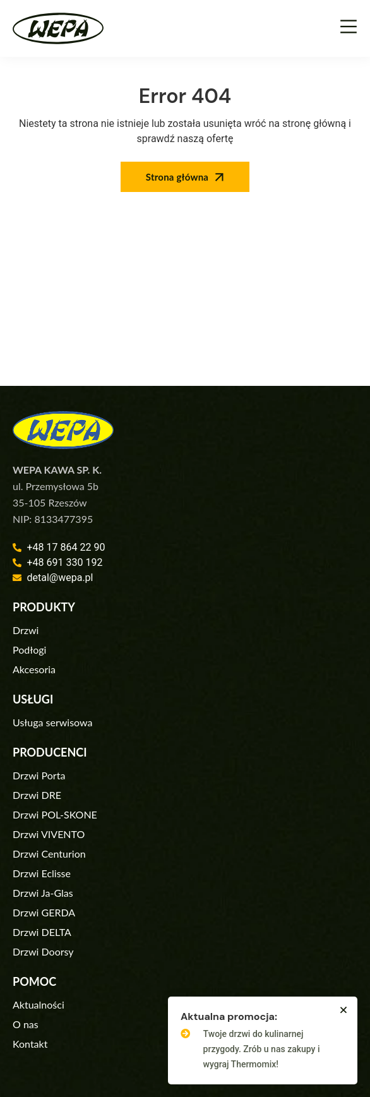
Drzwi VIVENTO (49, 834)
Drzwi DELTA (42, 932)
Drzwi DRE (37, 795)
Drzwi (26, 630)
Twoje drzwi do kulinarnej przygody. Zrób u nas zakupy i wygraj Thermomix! (261, 1049)
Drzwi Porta (39, 775)
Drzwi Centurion (49, 854)
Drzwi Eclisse (42, 873)
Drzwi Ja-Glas (43, 893)
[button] (343, 1009)
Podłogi (29, 650)
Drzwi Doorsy (43, 951)
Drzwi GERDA (44, 912)
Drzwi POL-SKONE (55, 814)
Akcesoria (34, 669)
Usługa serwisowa (52, 722)
